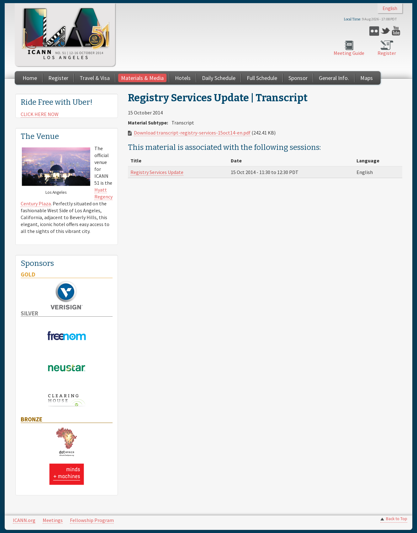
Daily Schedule (218, 78)
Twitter (385, 31)
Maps (366, 78)
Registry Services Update (156, 172)
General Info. (334, 78)
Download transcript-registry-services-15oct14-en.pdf (192, 132)
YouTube (397, 31)
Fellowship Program (92, 520)
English (390, 8)
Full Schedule (262, 78)
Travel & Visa (95, 78)
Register (386, 53)
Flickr (374, 31)
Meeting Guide (349, 53)
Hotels (183, 78)
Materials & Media (142, 78)
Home (30, 78)
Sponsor (298, 78)
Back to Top (396, 518)
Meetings (53, 520)
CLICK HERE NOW (40, 114)
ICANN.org (24, 520)
